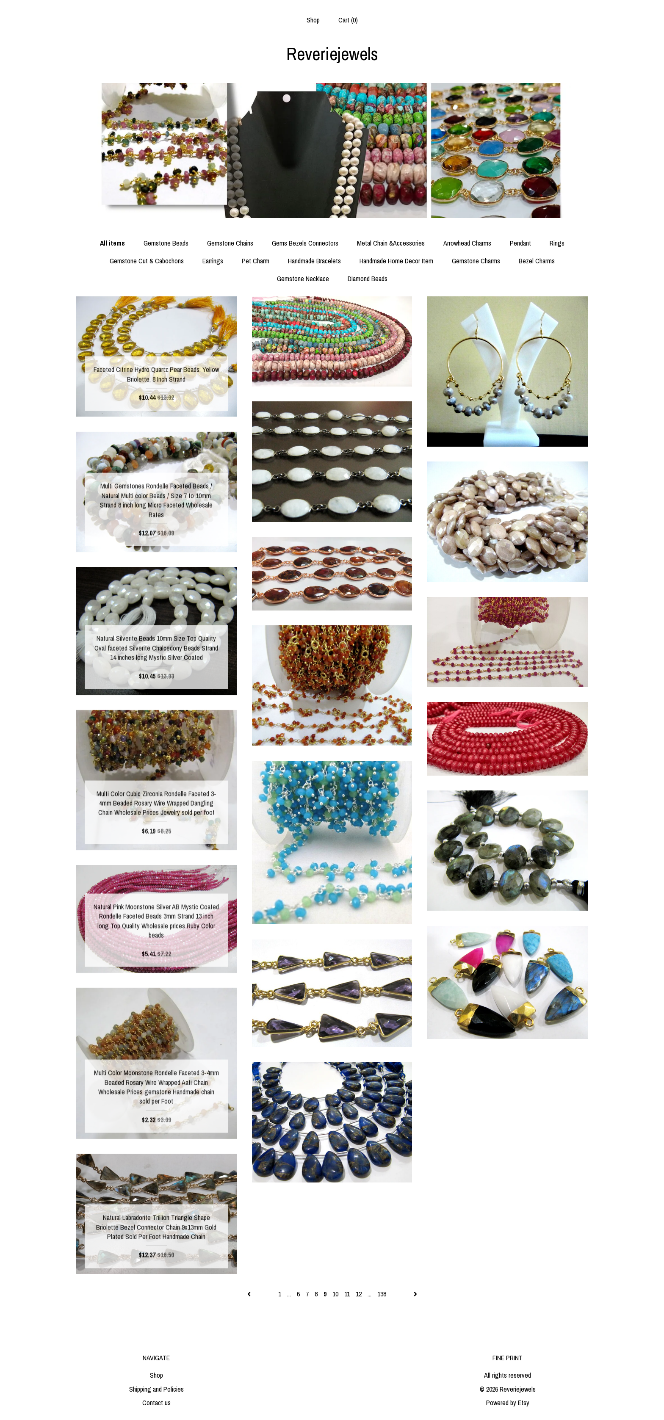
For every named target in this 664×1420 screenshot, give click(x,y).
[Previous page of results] (250, 1293)
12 (359, 1293)
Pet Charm (255, 260)
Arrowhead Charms (467, 243)
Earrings (212, 260)
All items (112, 243)
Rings (557, 243)
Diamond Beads (367, 278)
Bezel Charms (537, 260)
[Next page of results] (415, 1293)
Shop (313, 20)
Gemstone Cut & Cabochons (147, 260)
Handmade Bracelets (314, 260)
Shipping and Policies (156, 1389)
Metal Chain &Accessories (391, 243)
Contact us (156, 1402)
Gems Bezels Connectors (305, 243)
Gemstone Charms (476, 260)
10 (335, 1293)
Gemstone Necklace (303, 278)
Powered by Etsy (507, 1402)
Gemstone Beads (166, 243)
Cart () (348, 20)
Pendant (520, 243)
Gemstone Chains (230, 243)
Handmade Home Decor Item (396, 260)
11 (347, 1293)
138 (381, 1293)
